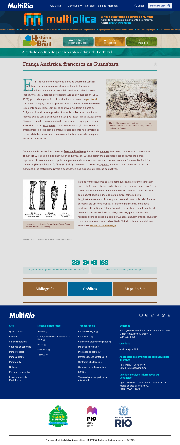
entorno (61, 86)
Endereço (124, 325)
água (93, 134)
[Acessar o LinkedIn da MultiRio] (169, 315)
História (26, 240)
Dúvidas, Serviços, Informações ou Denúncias (139, 376)
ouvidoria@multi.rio (129, 349)
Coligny (26, 112)
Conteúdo (75, 5)
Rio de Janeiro (67, 240)
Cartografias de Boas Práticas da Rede (53, 338)
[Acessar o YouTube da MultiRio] (141, 315)
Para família (15, 362)
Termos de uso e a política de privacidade (92, 378)
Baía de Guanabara (80, 86)
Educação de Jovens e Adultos (48, 240)
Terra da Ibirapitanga (75, 151)
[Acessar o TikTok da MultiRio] (152, 315)
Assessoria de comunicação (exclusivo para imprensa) (144, 358)
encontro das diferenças (103, 225)
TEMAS (42, 354)
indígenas (138, 155)
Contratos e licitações (90, 362)
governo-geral (63, 81)
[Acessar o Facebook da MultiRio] (158, 315)
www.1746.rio (133, 389)
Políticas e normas (89, 346)
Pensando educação (19, 372)
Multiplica (43, 349)
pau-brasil (91, 99)
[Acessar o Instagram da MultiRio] (146, 315)
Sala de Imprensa (108, 5)
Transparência (86, 325)
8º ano (32, 240)
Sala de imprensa (18, 341)
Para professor (16, 352)
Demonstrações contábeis (92, 357)
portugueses (48, 125)
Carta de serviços (88, 331)
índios (89, 186)
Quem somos (16, 331)
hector (41, 344)
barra (78, 112)
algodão (103, 164)
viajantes (104, 151)
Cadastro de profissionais (92, 367)
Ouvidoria (125, 343)
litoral (38, 112)
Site (11, 325)
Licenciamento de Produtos (18, 379)
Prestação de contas (89, 352)
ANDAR (42, 331)
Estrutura (13, 336)
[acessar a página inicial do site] (20, 5)
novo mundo (103, 203)
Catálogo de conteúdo (20, 346)
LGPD (82, 372)
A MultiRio (57, 5)
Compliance (85, 336)
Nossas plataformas (49, 325)
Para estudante (16, 357)
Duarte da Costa (84, 81)
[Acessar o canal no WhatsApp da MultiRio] (163, 315)
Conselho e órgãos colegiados (94, 341)
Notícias (90, 5)
